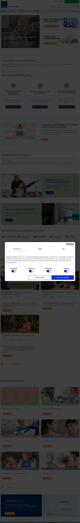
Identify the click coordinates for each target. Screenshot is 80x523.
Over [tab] (63, 249)
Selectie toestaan (40, 277)
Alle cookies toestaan (63, 277)
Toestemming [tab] (16, 249)
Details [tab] (40, 249)
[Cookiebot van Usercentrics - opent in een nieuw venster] (67, 244)
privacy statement (11, 262)
